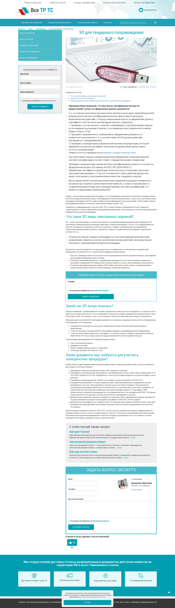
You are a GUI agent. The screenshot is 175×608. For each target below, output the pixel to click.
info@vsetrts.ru (150, 10)
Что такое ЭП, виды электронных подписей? (88, 96)
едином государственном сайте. (119, 152)
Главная (22, 602)
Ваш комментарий (75, 499)
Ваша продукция (27, 92)
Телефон (71, 281)
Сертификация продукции (31, 22)
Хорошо (87, 602)
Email (70, 479)
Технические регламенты (87, 22)
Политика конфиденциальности (143, 602)
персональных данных (99, 290)
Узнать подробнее (90, 296)
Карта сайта (125, 602)
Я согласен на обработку (88, 290)
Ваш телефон (25, 83)
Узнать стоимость (40, 106)
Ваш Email (24, 74)
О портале (108, 22)
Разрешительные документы (59, 22)
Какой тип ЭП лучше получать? (82, 98)
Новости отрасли (57, 2)
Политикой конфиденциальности (93, 597)
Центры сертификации (144, 2)
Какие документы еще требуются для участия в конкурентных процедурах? (100, 101)
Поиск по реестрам (32, 2)
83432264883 (136, 489)
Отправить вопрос (81, 527)
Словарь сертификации (84, 2)
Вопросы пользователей (114, 2)
